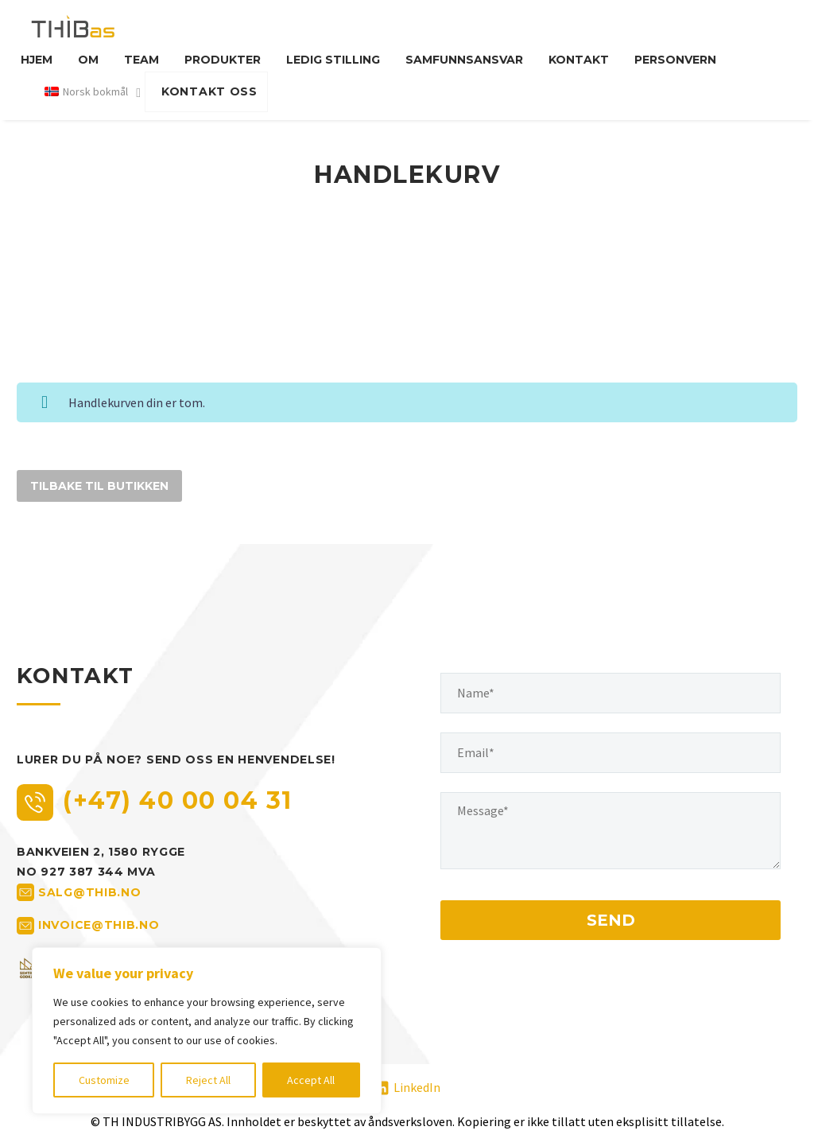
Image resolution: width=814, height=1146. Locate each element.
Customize (104, 1080)
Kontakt (578, 59)
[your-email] (610, 752)
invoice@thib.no (99, 925)
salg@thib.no (89, 892)
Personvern (675, 59)
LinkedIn (416, 1087)
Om (88, 59)
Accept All (311, 1080)
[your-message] (610, 830)
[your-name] (610, 693)
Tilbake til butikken (99, 486)
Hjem (36, 59)
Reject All (208, 1080)
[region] (207, 1030)
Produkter (222, 59)
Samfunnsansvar (464, 59)
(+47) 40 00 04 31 (178, 800)
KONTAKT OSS (209, 91)
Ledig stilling (333, 59)
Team (141, 59)
